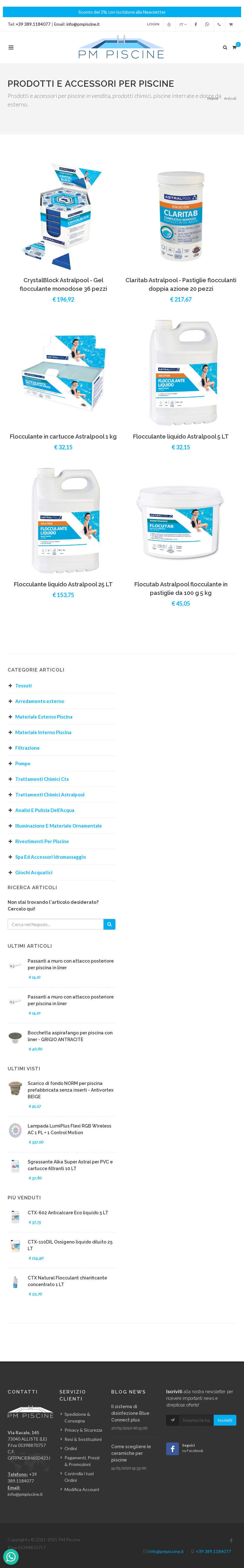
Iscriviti (225, 1420)
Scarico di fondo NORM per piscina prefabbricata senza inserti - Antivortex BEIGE (70, 1090)
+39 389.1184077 (33, 24)
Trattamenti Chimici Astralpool (50, 794)
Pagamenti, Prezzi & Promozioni (81, 1461)
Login (153, 24)
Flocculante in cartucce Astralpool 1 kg (63, 436)
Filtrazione (27, 748)
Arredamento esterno (39, 701)
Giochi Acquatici (33, 872)
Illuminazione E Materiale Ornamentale (58, 825)
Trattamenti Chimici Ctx (42, 779)
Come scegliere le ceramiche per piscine (131, 1453)
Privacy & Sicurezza (83, 1430)
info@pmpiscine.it (82, 24)
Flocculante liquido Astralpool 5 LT (181, 436)
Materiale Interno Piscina (43, 732)
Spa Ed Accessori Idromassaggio (50, 857)
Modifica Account (81, 1489)
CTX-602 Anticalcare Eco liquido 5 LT (68, 1212)
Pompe (22, 763)
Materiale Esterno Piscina (43, 716)
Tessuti (23, 685)
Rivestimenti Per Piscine (42, 841)
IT (183, 24)
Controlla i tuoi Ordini (79, 1477)
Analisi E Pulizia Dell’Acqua (44, 810)
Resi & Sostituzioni (83, 1439)
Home (212, 98)
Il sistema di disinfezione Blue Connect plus (130, 1413)
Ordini (70, 1448)
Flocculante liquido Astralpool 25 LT (63, 584)
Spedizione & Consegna (77, 1417)
